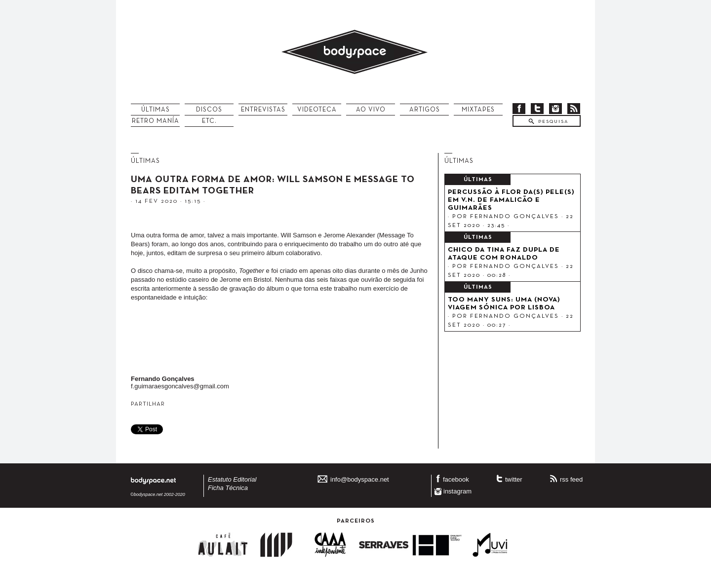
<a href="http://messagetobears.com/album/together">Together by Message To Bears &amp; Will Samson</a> (281, 340)
